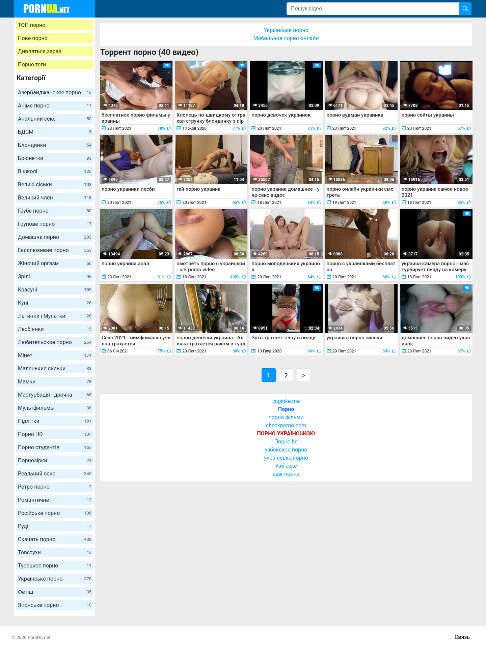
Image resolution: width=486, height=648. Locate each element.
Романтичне (54, 500)
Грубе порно (54, 211)
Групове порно (54, 224)
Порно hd (286, 441)
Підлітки (54, 421)
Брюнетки (54, 158)
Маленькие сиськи (54, 368)
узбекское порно (286, 449)
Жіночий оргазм (54, 263)
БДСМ (54, 132)
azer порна (286, 474)
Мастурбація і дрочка (54, 395)
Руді (54, 526)
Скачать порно (54, 539)
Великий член (54, 197)
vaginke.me (286, 401)
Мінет (54, 355)
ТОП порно (31, 25)
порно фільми (285, 417)
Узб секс (286, 466)
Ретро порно (54, 487)
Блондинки (54, 145)
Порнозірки (54, 460)
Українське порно (54, 579)
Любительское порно (54, 342)
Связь (462, 637)
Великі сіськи (54, 184)
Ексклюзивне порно (54, 250)
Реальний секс (54, 473)
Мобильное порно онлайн (286, 38)
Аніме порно (54, 105)
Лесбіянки (54, 329)
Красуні (54, 289)
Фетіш (54, 592)
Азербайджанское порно (54, 92)
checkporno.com (286, 425)
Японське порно (54, 605)
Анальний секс (54, 119)
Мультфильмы (54, 408)
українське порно (286, 458)
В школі (54, 171)
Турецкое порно (54, 565)
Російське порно (54, 513)
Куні (54, 303)
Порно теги (32, 64)
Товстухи (54, 552)
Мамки (54, 381)
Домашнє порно (54, 237)
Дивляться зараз (39, 51)
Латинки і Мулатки (54, 316)
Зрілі (54, 276)
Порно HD (54, 434)
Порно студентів (54, 447)
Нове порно (33, 38)
